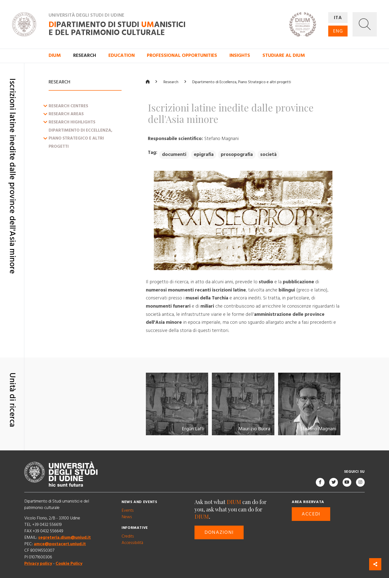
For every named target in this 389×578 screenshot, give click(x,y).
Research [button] (84, 55)
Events (128, 510)
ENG (338, 31)
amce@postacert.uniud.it (60, 544)
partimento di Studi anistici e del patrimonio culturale (117, 28)
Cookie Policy (69, 563)
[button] (365, 24)
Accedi (311, 513)
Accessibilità (132, 542)
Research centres (68, 106)
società (268, 154)
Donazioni (219, 532)
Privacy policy (38, 563)
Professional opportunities (182, 55)
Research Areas (66, 114)
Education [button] (121, 55)
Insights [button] (239, 55)
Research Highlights (72, 122)
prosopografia (237, 154)
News (127, 517)
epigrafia (204, 154)
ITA (338, 17)
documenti (174, 154)
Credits (128, 536)
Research (170, 82)
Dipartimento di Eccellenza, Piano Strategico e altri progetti (80, 138)
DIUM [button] (55, 55)
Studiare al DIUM (283, 55)
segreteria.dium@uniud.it (64, 538)
